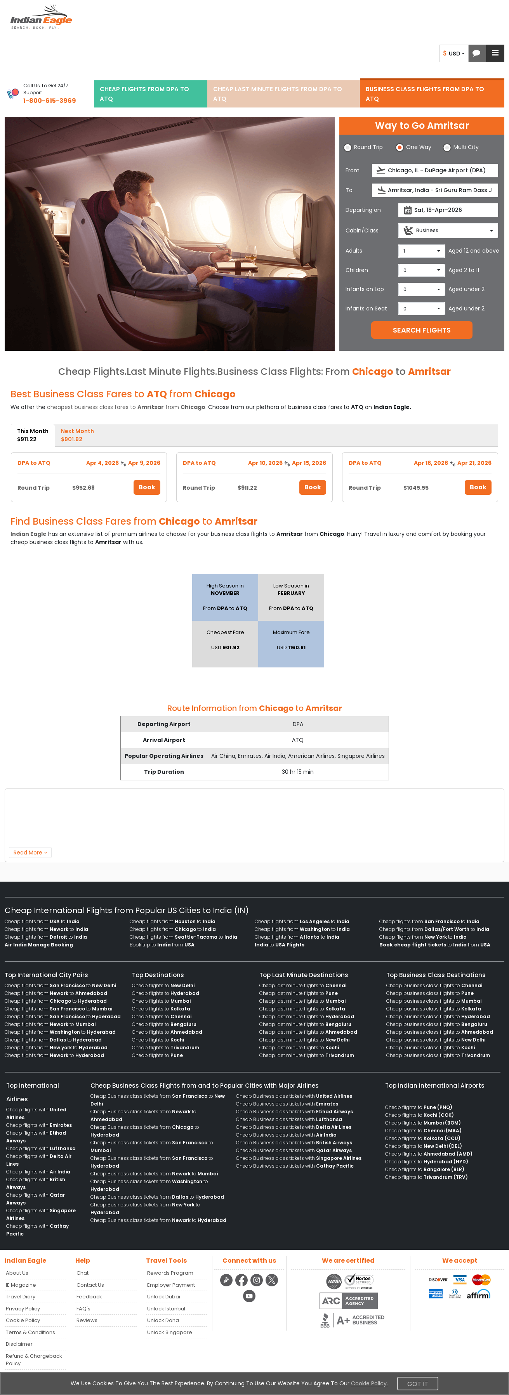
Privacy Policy (23, 1308)
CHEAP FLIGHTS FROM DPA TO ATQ (144, 94)
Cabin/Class (362, 230)
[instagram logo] (257, 1285)
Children (357, 270)
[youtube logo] (249, 1301)
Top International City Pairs (46, 975)
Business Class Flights (269, 371)
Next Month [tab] (77, 435)
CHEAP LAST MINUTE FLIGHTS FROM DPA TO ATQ (277, 94)
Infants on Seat (366, 308)
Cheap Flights (91, 371)
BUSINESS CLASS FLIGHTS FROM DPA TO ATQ (425, 94)
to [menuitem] (279, 944)
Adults (354, 251)
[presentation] (381, 170)
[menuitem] (39, 944)
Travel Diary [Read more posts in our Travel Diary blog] (20, 1296)
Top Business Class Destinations (436, 975)
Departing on (363, 210)
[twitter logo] (272, 1285)
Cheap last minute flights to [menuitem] (302, 985)
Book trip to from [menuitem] (162, 944)
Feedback (89, 1296)
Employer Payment (171, 1285)
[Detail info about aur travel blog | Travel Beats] (227, 1285)
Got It (417, 1383)
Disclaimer (19, 1344)
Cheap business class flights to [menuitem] (434, 985)
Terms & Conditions (30, 1332)
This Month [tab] (33, 435)
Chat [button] (82, 1273)
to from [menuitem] (434, 944)
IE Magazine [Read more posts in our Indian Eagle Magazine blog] (21, 1285)
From (353, 170)
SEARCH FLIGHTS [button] (422, 330)
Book (147, 487)
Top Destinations (158, 975)
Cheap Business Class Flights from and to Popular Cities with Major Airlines (204, 1085)
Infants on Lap (365, 289)
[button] (476, 53)
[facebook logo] (242, 1285)
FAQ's (83, 1308)
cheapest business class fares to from (126, 407)
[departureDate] (448, 210)
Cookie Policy (23, 1320)
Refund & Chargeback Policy (34, 1359)
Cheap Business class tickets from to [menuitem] (154, 1173)
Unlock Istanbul (166, 1308)
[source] (435, 170)
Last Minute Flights (171, 371)
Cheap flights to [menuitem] (163, 985)
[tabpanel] (254, 474)
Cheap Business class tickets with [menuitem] (294, 1096)
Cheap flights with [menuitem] (39, 1125)
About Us (17, 1273)
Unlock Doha (163, 1320)
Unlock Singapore (169, 1332)
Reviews (86, 1320)
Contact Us (90, 1285)
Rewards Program (170, 1273)
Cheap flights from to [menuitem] (42, 921)
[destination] (435, 190)
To (349, 190)
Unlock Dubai (163, 1296)
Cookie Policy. (369, 1383)
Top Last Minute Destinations (303, 975)
